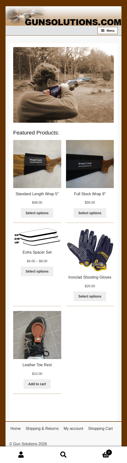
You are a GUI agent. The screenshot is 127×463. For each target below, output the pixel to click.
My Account (21, 455)
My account (73, 428)
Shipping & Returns (42, 428)
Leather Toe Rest (37, 365)
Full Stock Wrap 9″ (90, 194)
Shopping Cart (100, 428)
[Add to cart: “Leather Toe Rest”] (37, 384)
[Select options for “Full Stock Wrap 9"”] (90, 213)
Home (15, 428)
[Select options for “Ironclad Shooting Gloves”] (90, 296)
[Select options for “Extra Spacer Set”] (37, 271)
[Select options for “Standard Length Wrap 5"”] (37, 213)
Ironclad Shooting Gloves (89, 277)
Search (63, 455)
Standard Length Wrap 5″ (37, 194)
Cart (98, 452)
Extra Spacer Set (37, 252)
